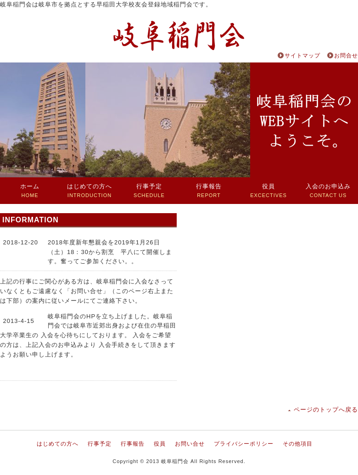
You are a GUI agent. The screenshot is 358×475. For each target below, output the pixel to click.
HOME (29, 190)
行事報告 (133, 444)
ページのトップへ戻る (326, 409)
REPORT (209, 190)
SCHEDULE (149, 190)
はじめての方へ (57, 444)
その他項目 (298, 444)
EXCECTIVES (268, 190)
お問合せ (346, 55)
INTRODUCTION (89, 190)
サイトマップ (302, 55)
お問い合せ (190, 444)
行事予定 (100, 444)
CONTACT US (328, 190)
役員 (160, 444)
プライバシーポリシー (244, 444)
